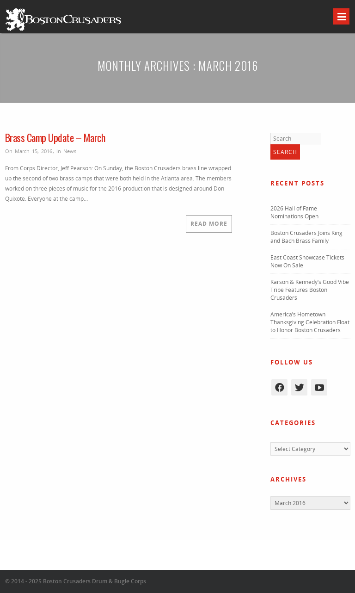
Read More (208, 224)
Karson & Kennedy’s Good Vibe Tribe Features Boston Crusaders (309, 290)
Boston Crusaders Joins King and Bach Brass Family (306, 237)
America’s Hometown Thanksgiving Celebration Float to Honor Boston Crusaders (309, 322)
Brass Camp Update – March (55, 137)
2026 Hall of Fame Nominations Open (294, 212)
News (69, 151)
